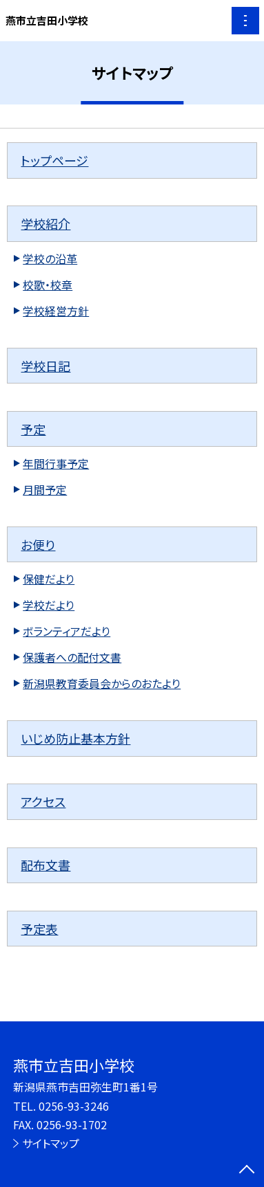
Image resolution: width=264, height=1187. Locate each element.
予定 (33, 429)
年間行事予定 (56, 464)
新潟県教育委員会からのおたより (102, 683)
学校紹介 (45, 223)
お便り (38, 544)
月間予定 (45, 490)
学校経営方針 (56, 311)
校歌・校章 (47, 285)
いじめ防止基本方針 (75, 738)
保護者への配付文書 (72, 657)
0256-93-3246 (74, 1106)
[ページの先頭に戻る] (247, 1170)
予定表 (39, 929)
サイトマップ (50, 1143)
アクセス (43, 801)
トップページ (54, 160)
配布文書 (45, 865)
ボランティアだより (66, 631)
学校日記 (45, 366)
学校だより (48, 605)
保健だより (48, 579)
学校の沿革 (50, 259)
